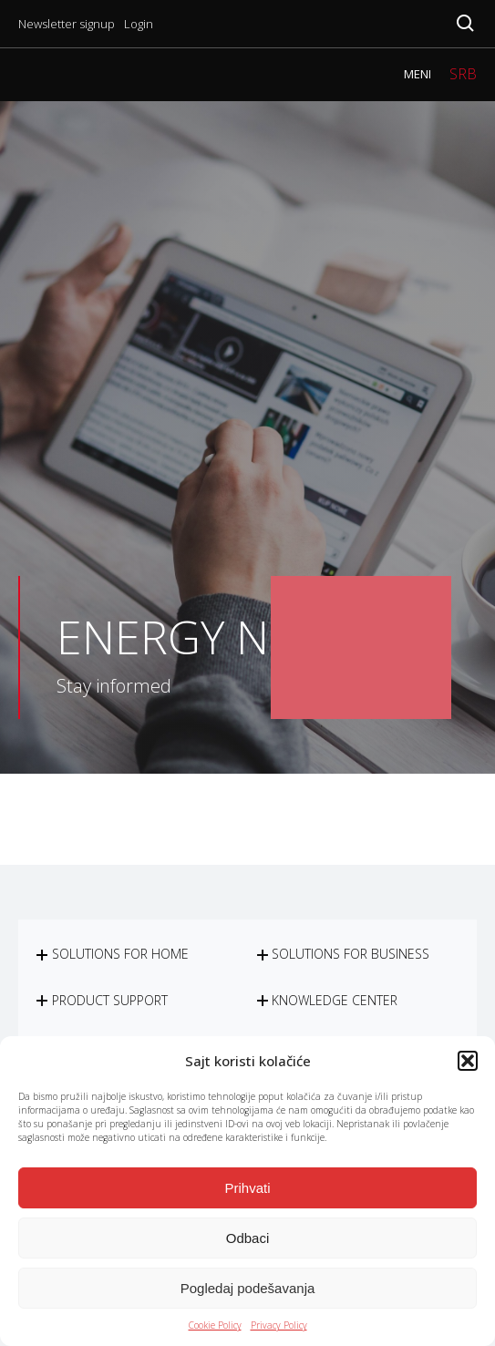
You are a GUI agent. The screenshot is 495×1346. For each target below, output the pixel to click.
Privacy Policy (279, 1325)
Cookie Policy (215, 1325)
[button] (468, 1061)
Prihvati (247, 1188)
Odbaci (248, 1238)
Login (138, 23)
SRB (463, 74)
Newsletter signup (66, 23)
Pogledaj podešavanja (247, 1288)
